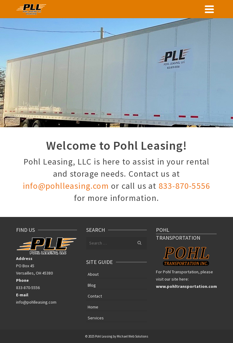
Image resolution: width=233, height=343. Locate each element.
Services (96, 318)
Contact (95, 296)
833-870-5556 (184, 185)
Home (93, 307)
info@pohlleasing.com (66, 185)
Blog (92, 285)
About (93, 274)
